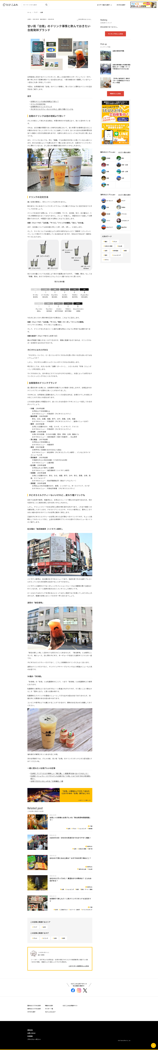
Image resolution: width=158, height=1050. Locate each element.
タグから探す (121, 5)
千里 (91, 826)
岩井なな (89, 846)
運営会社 (30, 1030)
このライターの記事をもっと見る (79, 966)
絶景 (125, 250)
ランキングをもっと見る (115, 34)
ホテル (107, 259)
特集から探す (49, 1006)
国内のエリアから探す (34, 1006)
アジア (36, 12)
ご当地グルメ (64, 909)
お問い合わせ (31, 1033)
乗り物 (90, 849)
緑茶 (63, 938)
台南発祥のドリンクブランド (41, 106)
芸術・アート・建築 (86, 889)
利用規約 (30, 1036)
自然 (106, 250)
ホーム (29, 12)
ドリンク (45, 938)
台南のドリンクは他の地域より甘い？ (45, 101)
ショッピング (82, 828)
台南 (55, 938)
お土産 (90, 869)
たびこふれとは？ (50, 1012)
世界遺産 (115, 250)
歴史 (106, 255)
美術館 (90, 828)
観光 (106, 241)
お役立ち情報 (82, 849)
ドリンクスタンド (87, 909)
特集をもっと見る (115, 94)
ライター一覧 (49, 1009)
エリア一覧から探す (103, 5)
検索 (46, 5)
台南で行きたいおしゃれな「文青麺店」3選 (47, 781)
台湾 (41, 12)
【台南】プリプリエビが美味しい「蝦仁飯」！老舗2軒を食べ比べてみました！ (60, 773)
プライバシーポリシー (34, 1039)
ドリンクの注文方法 (38, 104)
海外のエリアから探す (34, 1009)
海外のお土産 (82, 869)
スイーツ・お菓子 (75, 909)
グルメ (74, 828)
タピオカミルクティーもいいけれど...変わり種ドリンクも (52, 109)
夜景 (77, 889)
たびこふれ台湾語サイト (70, 1006)
